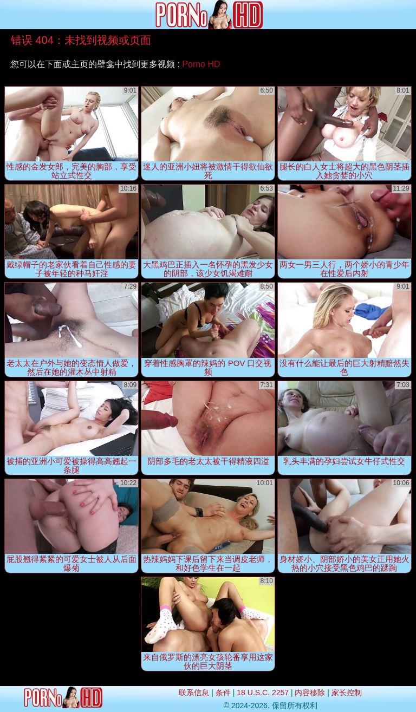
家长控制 (347, 692)
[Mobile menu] (9, 14)
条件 (223, 692)
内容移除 (310, 692)
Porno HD (201, 64)
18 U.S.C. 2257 (263, 692)
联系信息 (194, 692)
